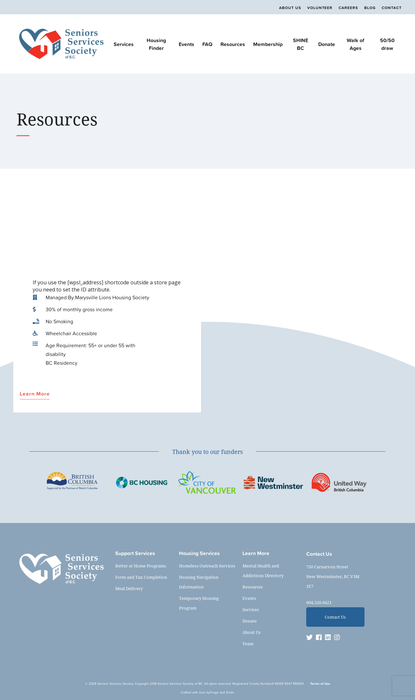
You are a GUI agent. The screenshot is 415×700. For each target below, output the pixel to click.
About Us (290, 8)
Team (247, 644)
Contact (392, 8)
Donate (326, 44)
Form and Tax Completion (141, 577)
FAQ (207, 44)
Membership (268, 44)
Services (124, 44)
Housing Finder (156, 44)
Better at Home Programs (140, 566)
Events (186, 44)
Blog (370, 8)
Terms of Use (320, 683)
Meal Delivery (129, 588)
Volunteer (319, 8)
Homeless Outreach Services (207, 566)
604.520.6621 (318, 602)
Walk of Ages (355, 44)
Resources (232, 44)
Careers (348, 8)
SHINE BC (300, 44)
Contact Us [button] (335, 617)
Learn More (35, 394)
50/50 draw (387, 44)
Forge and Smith (222, 692)
